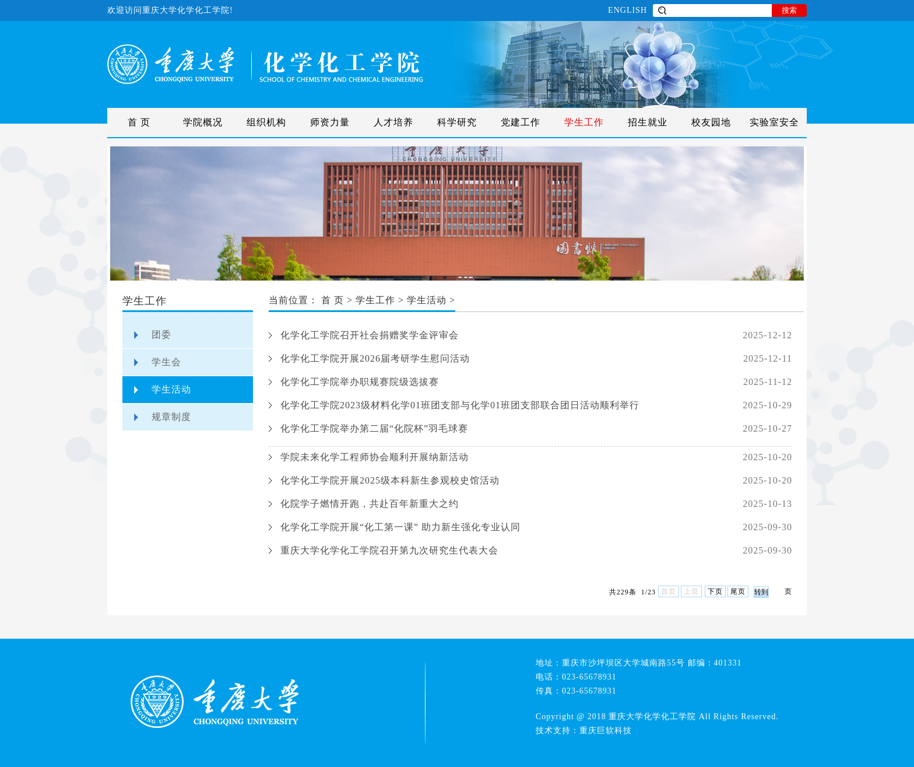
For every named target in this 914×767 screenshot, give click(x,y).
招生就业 (647, 122)
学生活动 (171, 389)
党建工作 (520, 122)
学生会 (166, 362)
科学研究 (457, 122)
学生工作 (584, 122)
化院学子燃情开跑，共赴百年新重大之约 (369, 504)
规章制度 (171, 417)
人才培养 (393, 122)
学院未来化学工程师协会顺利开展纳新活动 (374, 457)
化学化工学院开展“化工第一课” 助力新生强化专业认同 (400, 527)
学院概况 (203, 122)
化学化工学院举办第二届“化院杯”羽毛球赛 (374, 428)
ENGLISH (627, 10)
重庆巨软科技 (605, 730)
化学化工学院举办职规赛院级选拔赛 (359, 382)
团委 (161, 334)
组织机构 (266, 122)
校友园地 (711, 122)
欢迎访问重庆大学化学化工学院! (170, 10)
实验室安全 (774, 122)
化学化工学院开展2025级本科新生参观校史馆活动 (390, 480)
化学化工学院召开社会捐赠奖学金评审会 (369, 335)
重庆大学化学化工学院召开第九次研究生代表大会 (389, 550)
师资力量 (330, 122)
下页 (715, 591)
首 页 (139, 122)
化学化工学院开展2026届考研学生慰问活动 (375, 358)
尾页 (738, 591)
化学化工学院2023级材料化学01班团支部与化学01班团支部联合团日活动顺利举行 (459, 405)
